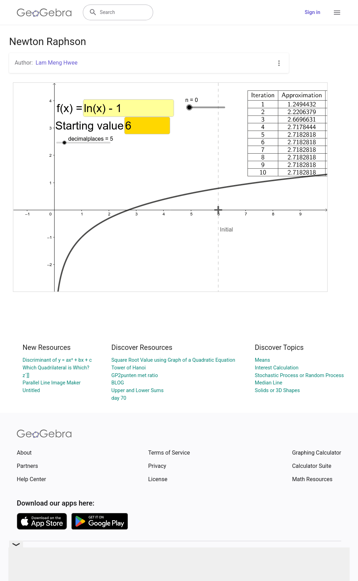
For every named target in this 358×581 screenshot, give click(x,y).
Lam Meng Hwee (57, 62)
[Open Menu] (337, 12)
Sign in (312, 12)
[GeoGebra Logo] (44, 12)
